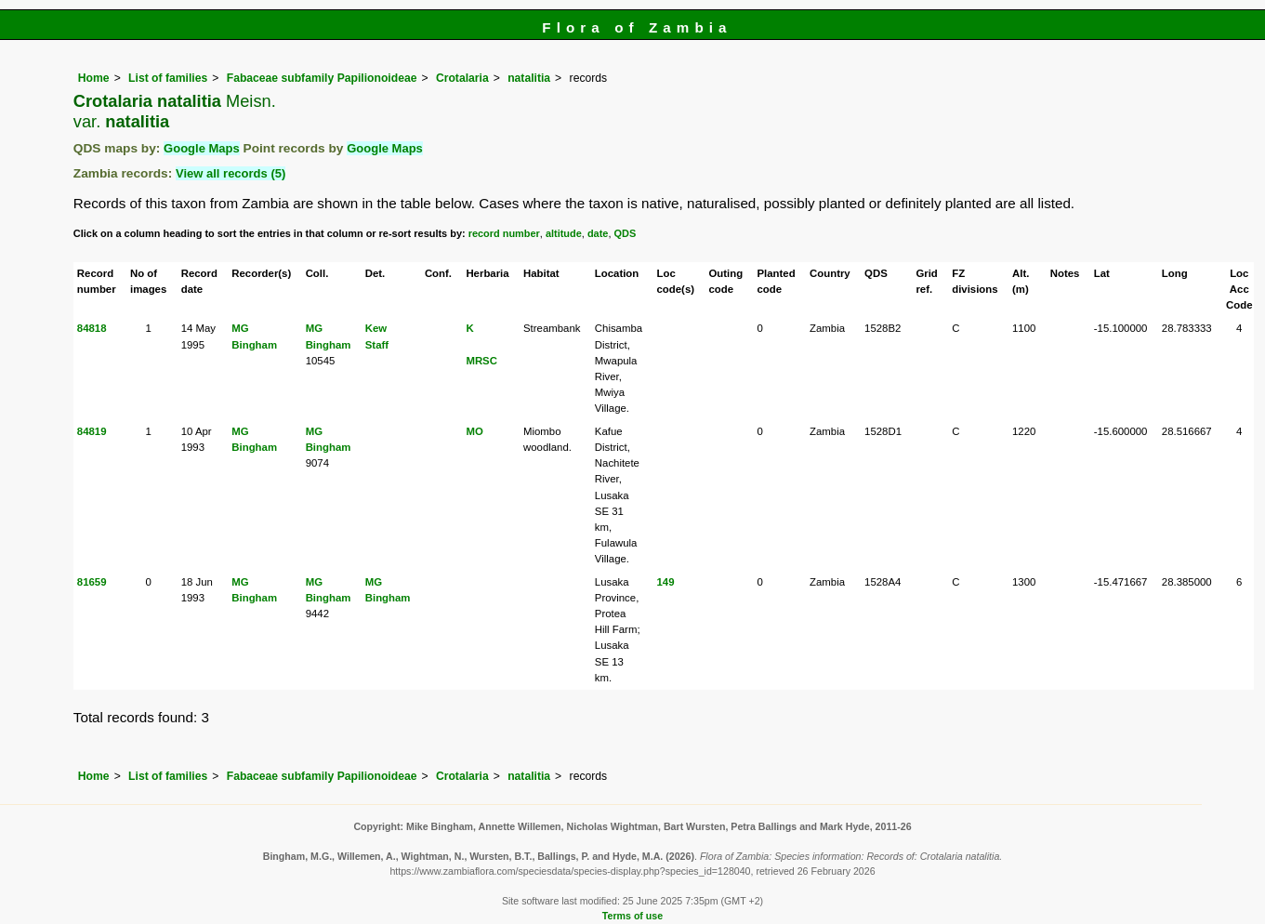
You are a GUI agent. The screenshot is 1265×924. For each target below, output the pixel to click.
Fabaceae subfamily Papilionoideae (322, 78)
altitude (564, 233)
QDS (624, 233)
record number (504, 233)
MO (474, 431)
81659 (92, 581)
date (598, 233)
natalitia (528, 78)
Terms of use (632, 915)
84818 (92, 328)
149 (666, 581)
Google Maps (202, 148)
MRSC (481, 360)
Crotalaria (462, 78)
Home (94, 78)
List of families (167, 78)
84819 (92, 431)
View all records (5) (230, 173)
